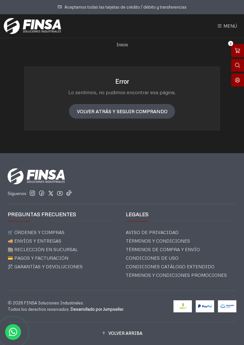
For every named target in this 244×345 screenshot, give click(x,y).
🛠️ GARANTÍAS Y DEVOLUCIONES (45, 266)
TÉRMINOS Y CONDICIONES (158, 241)
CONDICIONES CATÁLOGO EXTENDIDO (170, 266)
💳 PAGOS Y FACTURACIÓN (38, 258)
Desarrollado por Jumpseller (97, 309)
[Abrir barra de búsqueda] (237, 65)
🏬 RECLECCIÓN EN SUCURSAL (43, 249)
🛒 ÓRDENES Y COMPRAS (36, 232)
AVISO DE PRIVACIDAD (152, 232)
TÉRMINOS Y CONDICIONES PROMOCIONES (176, 275)
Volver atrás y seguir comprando (122, 111)
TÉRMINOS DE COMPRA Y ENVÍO (163, 249)
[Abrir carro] (237, 50)
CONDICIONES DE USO (152, 258)
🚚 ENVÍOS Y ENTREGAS (34, 241)
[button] (122, 333)
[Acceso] (237, 80)
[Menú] (227, 26)
